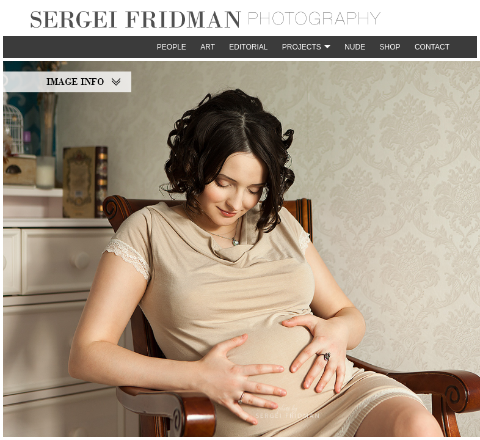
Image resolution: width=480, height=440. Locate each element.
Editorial (248, 47)
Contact (432, 47)
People (171, 47)
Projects (301, 47)
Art (207, 47)
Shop (390, 47)
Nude (354, 47)
